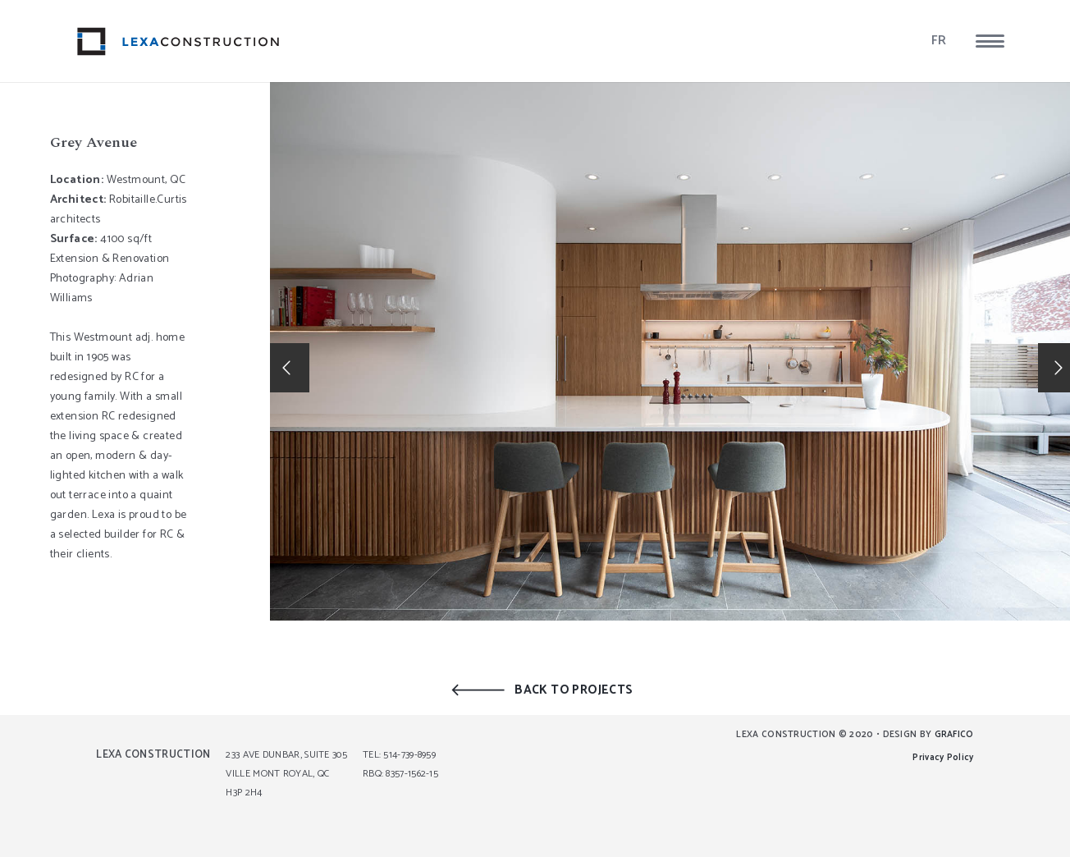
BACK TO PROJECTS (573, 690)
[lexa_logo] (178, 41)
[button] (990, 41)
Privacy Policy (942, 757)
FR (939, 41)
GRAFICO (954, 734)
